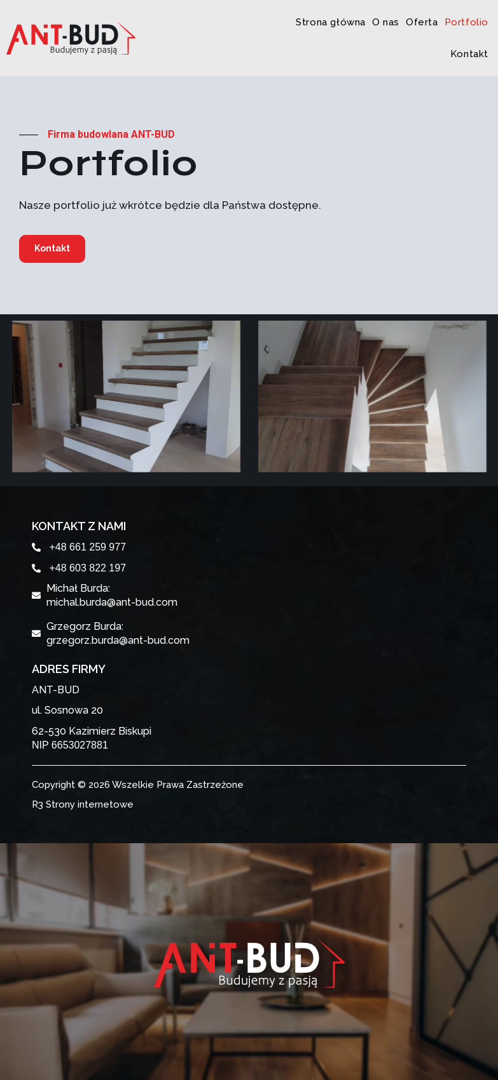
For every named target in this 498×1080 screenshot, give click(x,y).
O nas (385, 22)
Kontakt (469, 54)
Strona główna (331, 22)
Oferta (422, 22)
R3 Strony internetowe (83, 804)
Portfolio (466, 22)
